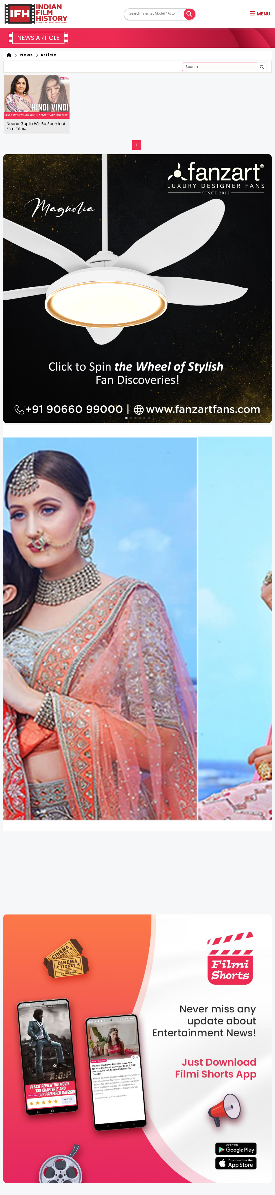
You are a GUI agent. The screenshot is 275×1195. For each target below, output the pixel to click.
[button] (260, 14)
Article (48, 55)
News (25, 55)
